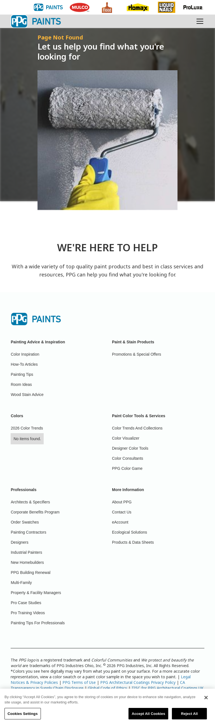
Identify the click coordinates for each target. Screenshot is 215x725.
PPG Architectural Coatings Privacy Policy (138, 682)
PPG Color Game (127, 468)
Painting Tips (22, 374)
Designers (19, 542)
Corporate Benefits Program (35, 512)
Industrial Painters (26, 552)
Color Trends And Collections (137, 428)
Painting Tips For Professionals (38, 623)
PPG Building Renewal (30, 572)
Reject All (189, 717)
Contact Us (121, 512)
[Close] (206, 701)
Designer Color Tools (130, 448)
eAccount (120, 522)
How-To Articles (24, 364)
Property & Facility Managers (36, 592)
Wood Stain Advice (27, 394)
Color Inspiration (25, 354)
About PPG (122, 502)
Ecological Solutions (129, 532)
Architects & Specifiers (30, 502)
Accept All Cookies (148, 717)
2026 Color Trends (27, 428)
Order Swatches (25, 522)
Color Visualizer (125, 438)
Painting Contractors (28, 532)
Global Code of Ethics (107, 688)
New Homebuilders (27, 562)
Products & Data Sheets (133, 542)
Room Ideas (21, 384)
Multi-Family (21, 582)
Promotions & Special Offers (136, 354)
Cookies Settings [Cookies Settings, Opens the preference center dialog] (23, 717)
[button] (198, 21)
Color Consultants (127, 458)
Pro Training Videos (28, 613)
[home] (35, 21)
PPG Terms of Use (79, 682)
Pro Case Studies (26, 602)
